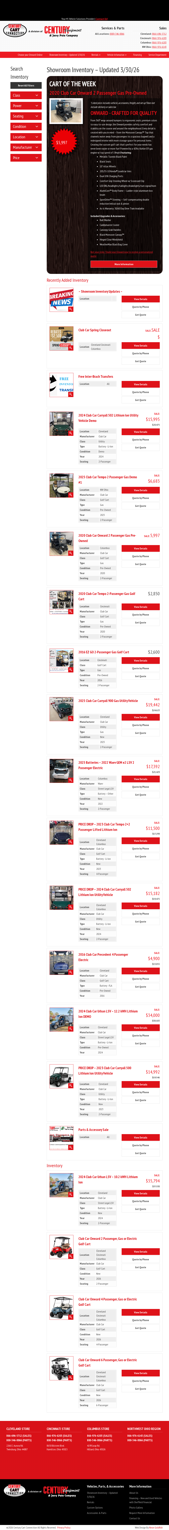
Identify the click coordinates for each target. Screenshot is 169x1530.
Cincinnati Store (58, 1429)
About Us (133, 1492)
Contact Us (134, 1518)
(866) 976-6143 (159, 46)
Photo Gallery (136, 1507)
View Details (143, 299)
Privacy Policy (63, 1527)
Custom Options (95, 1507)
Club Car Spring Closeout (94, 330)
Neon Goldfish (156, 1527)
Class (16, 95)
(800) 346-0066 (117, 33)
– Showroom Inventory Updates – (100, 291)
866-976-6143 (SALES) (139, 1436)
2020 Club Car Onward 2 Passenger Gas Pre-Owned (97, 92)
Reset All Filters (26, 85)
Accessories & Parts (96, 1513)
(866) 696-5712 (159, 33)
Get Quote (143, 314)
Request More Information (142, 1513)
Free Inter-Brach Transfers (95, 376)
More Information (124, 264)
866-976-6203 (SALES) (59, 1436)
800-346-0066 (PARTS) (19, 1440)
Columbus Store (98, 1429)
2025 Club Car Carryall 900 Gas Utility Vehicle (108, 700)
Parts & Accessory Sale (93, 1129)
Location (19, 136)
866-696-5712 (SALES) (18, 1436)
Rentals (90, 1502)
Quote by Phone (143, 306)
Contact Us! (102, 18)
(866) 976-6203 (159, 38)
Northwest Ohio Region (144, 1429)
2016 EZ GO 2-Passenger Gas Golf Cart (103, 652)
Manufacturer (22, 147)
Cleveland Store (18, 1429)
